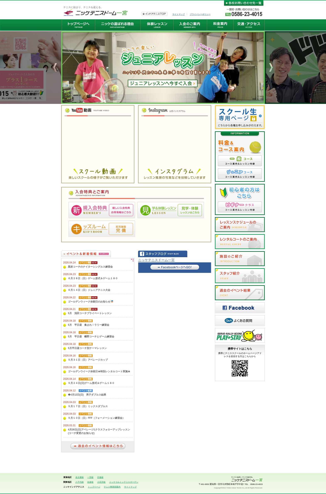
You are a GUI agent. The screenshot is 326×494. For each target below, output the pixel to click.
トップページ (94, 487)
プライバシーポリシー (200, 14)
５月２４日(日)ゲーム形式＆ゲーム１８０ (91, 383)
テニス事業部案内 (112, 487)
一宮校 (90, 477)
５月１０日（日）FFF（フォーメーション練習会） (96, 418)
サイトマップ (178, 14)
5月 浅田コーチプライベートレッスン (90, 313)
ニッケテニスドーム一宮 (156, 260)
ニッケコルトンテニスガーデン (123, 482)
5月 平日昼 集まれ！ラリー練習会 (88, 324)
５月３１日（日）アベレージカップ (88, 359)
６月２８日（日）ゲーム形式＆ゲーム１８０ (93, 278)
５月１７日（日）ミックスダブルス (88, 406)
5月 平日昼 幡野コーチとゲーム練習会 (91, 336)
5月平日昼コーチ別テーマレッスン (87, 348)
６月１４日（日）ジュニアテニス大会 (89, 290)
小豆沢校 (101, 482)
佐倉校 (90, 482)
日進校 (100, 477)
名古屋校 (79, 477)
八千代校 (79, 482)
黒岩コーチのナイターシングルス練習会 (90, 266)
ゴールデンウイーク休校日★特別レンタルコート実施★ (99, 371)
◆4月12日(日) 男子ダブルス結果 (87, 394)
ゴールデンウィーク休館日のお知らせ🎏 (90, 301)
